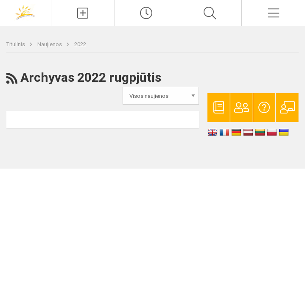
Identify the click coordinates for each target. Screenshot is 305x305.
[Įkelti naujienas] (83, 13)
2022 (80, 44)
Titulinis (16, 44)
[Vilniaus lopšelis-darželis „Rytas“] (25, 12)
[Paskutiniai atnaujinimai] (146, 13)
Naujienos (50, 44)
